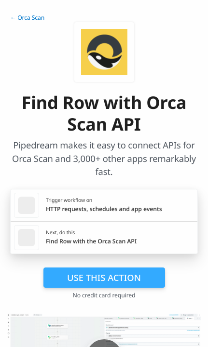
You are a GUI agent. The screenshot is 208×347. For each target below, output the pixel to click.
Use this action (104, 277)
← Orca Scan (27, 17)
